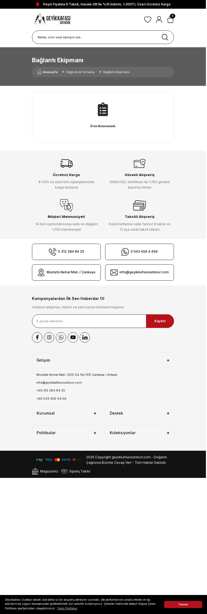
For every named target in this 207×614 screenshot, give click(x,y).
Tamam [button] (183, 604)
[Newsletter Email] (103, 321)
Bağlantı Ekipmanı (116, 72)
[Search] (103, 37)
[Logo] (52, 19)
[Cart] (170, 19)
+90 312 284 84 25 (50, 390)
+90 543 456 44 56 (51, 398)
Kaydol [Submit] (160, 321)
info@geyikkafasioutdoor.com (59, 382)
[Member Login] (159, 19)
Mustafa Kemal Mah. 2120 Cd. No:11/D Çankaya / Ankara (76, 375)
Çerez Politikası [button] (67, 608)
